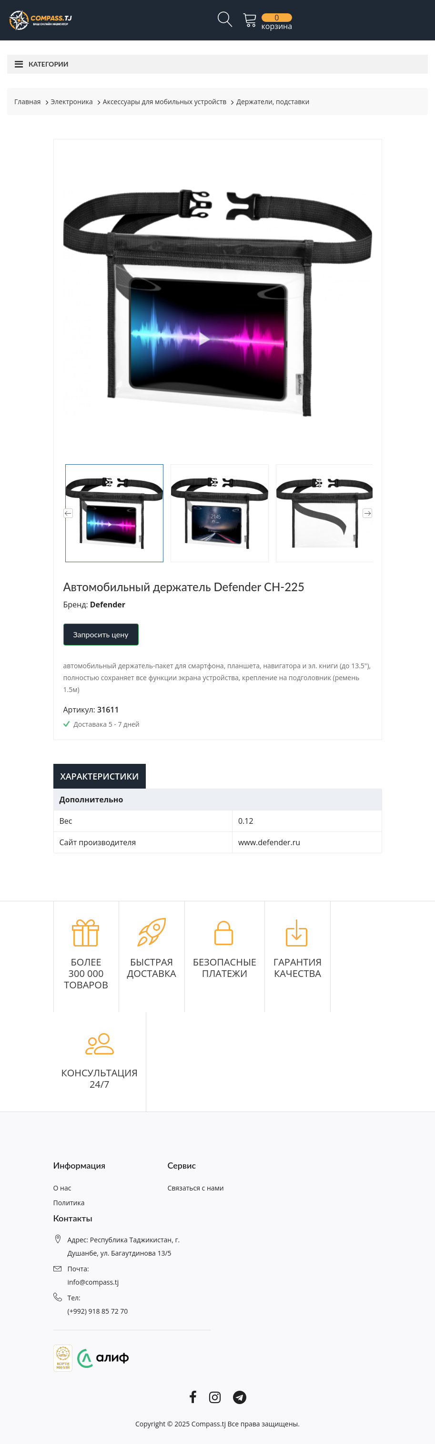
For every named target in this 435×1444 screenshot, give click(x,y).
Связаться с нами (196, 1187)
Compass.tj (209, 1423)
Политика (69, 1202)
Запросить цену (101, 634)
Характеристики (100, 776)
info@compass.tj (93, 1282)
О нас (62, 1187)
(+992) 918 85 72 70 (98, 1311)
